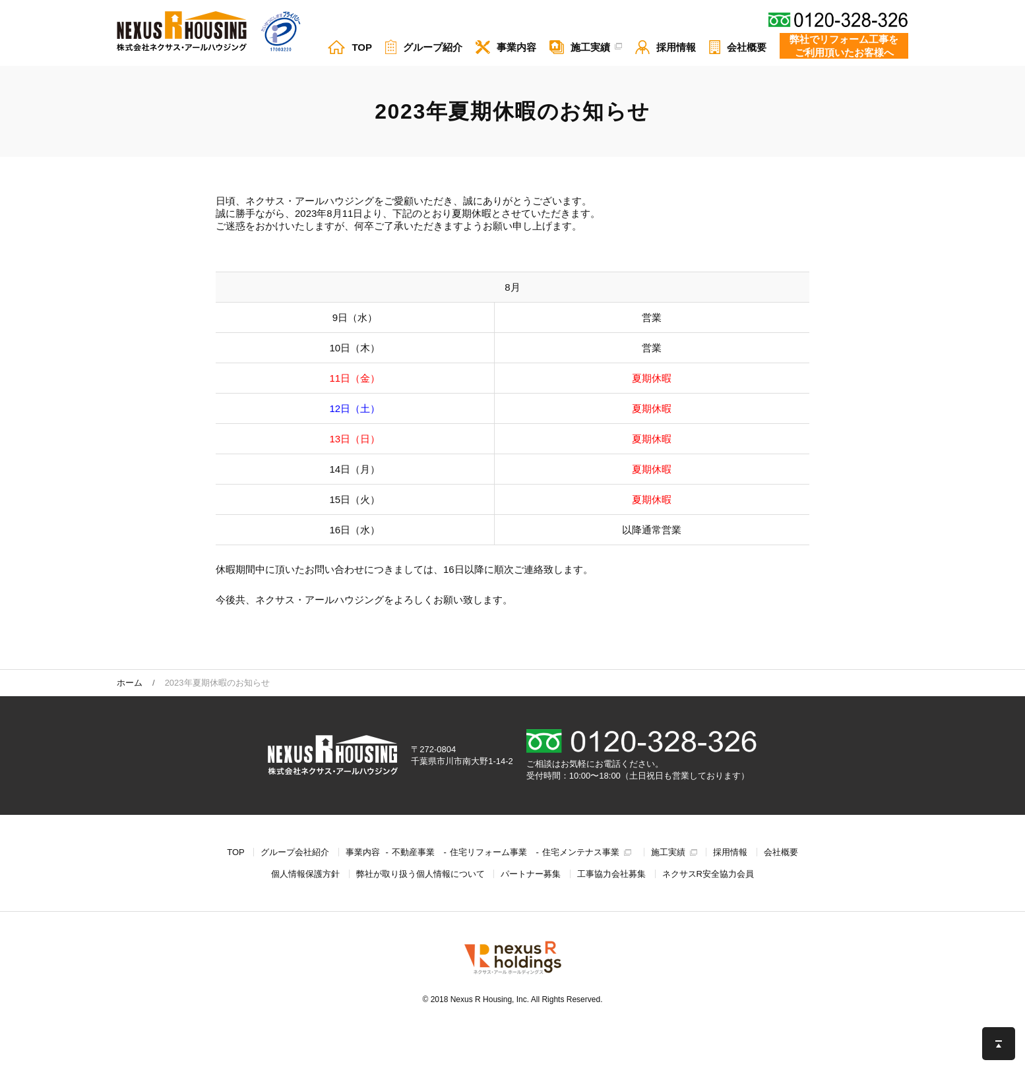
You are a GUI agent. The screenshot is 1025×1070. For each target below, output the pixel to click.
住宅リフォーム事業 (488, 852)
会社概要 (781, 852)
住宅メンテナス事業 (580, 852)
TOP (236, 852)
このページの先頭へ (998, 1043)
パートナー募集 (531, 874)
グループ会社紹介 (295, 852)
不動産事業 (413, 852)
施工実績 (668, 852)
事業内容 (363, 852)
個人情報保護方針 (305, 874)
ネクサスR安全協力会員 (708, 874)
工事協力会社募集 (611, 874)
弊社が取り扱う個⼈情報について (420, 874)
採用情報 (730, 852)
